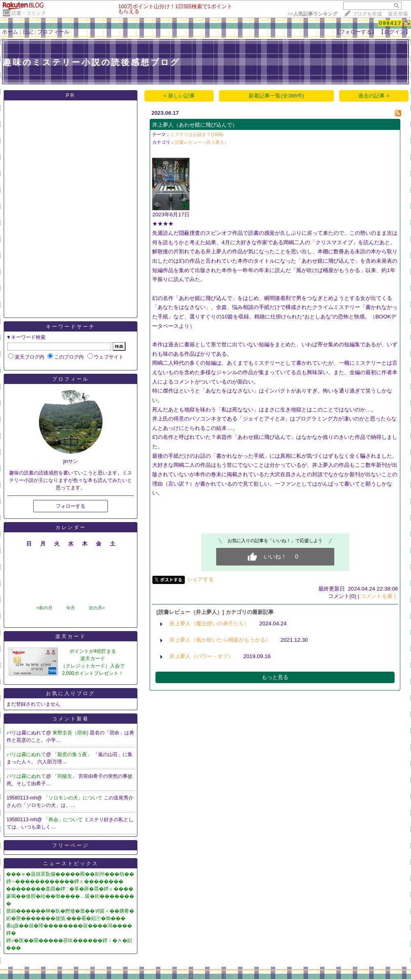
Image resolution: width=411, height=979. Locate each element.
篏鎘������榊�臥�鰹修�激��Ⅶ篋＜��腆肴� (70, 911)
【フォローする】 (355, 32)
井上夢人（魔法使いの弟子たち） (209, 623)
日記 (28, 32)
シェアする (200, 579)
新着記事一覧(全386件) (276, 96)
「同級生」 (65, 776)
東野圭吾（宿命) (71, 733)
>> (313, 14)
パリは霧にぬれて (26, 754)
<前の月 (44, 607)
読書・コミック (28, 13)
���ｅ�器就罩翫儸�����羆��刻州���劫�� (70, 874)
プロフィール (53, 32)
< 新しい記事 (179, 96)
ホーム (10, 32)
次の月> (97, 607)
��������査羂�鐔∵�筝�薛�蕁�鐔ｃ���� (69, 889)
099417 (390, 23)
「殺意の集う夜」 (73, 754)
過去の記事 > (374, 96)
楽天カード (70, 636)
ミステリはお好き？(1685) (197, 134)
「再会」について (63, 819)
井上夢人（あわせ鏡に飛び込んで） (194, 125)
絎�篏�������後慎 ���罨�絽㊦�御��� (66, 918)
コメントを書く (379, 596)
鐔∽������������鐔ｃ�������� (64, 881)
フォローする (70, 506)
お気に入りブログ (70, 693)
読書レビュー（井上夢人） (202, 142)
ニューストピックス (70, 863)
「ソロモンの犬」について (73, 798)
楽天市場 (398, 14)
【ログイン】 (395, 32)
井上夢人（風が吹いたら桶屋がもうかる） (220, 640)
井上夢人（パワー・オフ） (201, 656)
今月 (70, 607)
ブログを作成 (367, 14)
